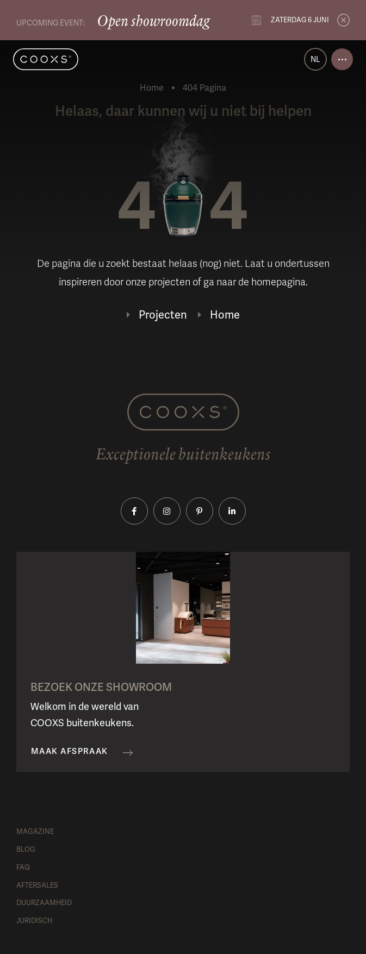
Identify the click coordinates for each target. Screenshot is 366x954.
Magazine (35, 831)
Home (152, 87)
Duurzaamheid (44, 902)
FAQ (23, 867)
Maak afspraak (69, 751)
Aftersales (37, 885)
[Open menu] (342, 59)
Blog (25, 849)
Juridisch (34, 920)
